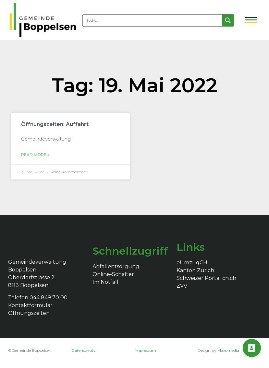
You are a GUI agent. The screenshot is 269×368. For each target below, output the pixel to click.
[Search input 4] (152, 20)
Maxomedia (228, 350)
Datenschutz (83, 350)
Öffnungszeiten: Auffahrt (55, 124)
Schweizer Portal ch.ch (206, 278)
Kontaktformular (30, 305)
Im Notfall (105, 282)
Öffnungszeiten (29, 313)
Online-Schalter (113, 274)
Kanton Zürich (195, 270)
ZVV (182, 286)
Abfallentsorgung (115, 266)
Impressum (145, 350)
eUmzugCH (192, 262)
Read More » (35, 154)
